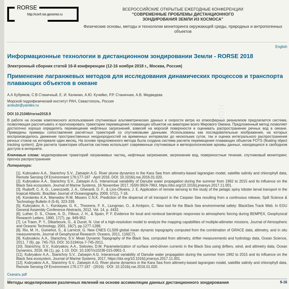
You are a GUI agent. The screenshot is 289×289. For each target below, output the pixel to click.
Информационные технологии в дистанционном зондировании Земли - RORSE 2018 (130, 56)
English (281, 47)
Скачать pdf (17, 274)
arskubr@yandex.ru (23, 105)
